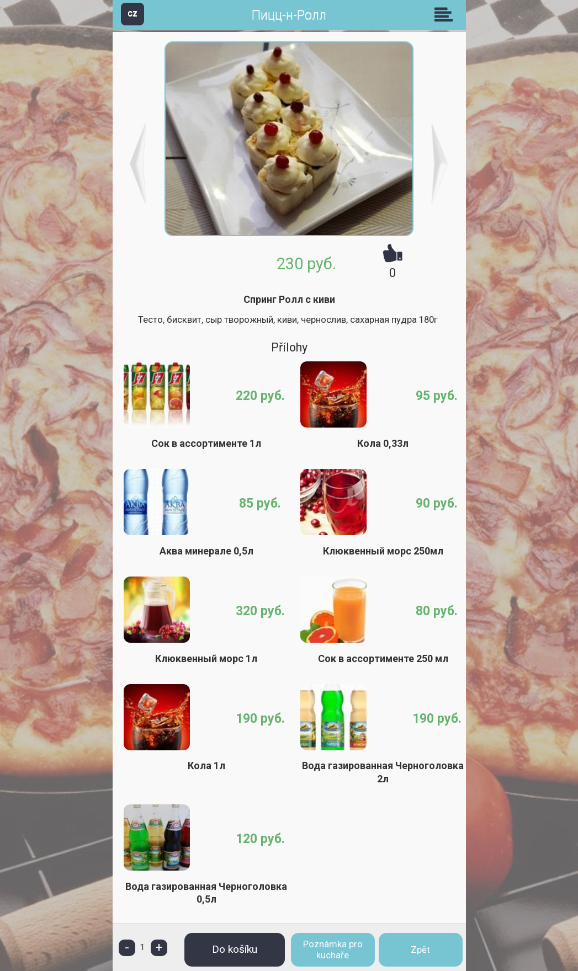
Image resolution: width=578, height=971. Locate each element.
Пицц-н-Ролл (289, 15)
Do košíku (234, 949)
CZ (132, 13)
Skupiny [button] (446, 14)
